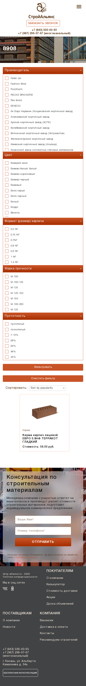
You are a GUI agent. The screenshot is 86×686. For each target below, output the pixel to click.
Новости (9, 627)
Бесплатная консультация (20, 673)
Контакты (47, 633)
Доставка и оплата (54, 627)
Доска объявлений (60, 604)
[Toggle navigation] (79, 7)
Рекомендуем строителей (59, 640)
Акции (50, 597)
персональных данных (25, 557)
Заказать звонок (43, 23)
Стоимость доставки (62, 591)
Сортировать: (16, 388)
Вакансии (46, 620)
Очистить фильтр (43, 378)
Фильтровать (43, 367)
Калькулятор (55, 584)
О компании (55, 578)
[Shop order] (47, 388)
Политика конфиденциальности (20, 577)
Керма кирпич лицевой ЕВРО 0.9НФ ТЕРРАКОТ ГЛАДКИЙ (40, 438)
